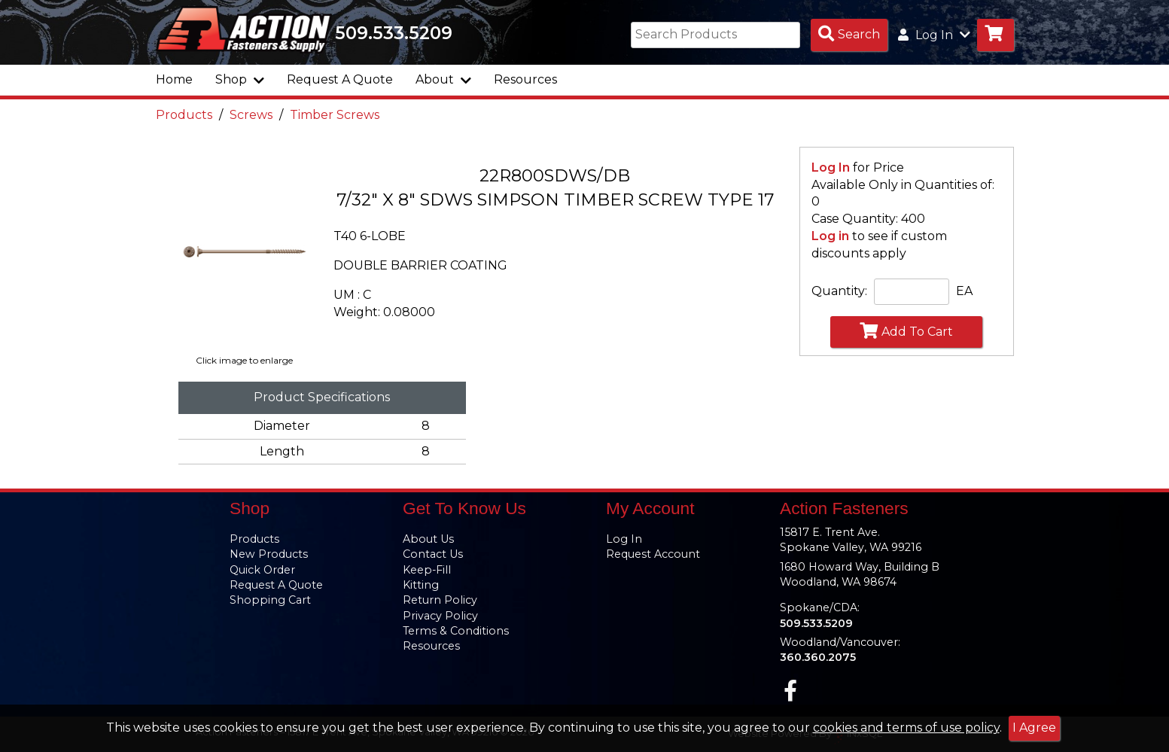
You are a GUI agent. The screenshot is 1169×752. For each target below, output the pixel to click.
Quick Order (262, 570)
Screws (251, 115)
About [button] (443, 79)
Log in (830, 236)
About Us (428, 539)
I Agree (1034, 727)
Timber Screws (334, 115)
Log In (830, 167)
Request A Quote (340, 79)
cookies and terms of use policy (906, 727)
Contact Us (433, 554)
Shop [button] (239, 79)
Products (184, 115)
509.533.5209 (393, 33)
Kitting (421, 585)
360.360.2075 (818, 657)
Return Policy (440, 600)
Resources (525, 79)
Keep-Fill (427, 570)
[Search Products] (849, 35)
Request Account (653, 554)
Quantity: (839, 291)
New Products (269, 554)
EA (964, 291)
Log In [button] (934, 35)
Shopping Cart (270, 600)
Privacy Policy (440, 616)
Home (174, 79)
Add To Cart (906, 330)
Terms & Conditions (456, 631)
